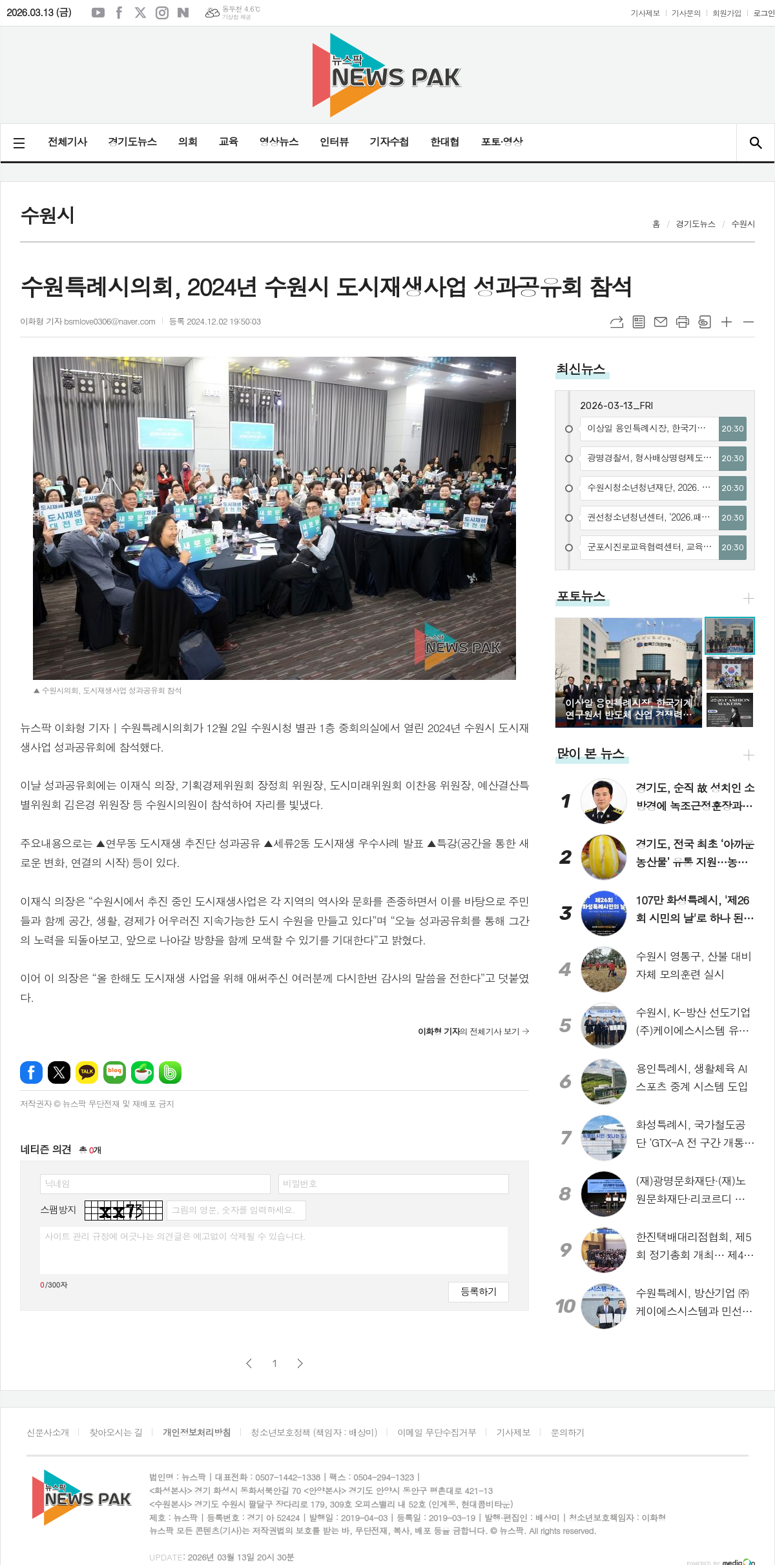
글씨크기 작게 (748, 321)
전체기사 (67, 141)
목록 (638, 321)
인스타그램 (162, 13)
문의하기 (568, 1432)
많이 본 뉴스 (590, 753)
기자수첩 (389, 141)
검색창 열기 (755, 142)
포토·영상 (501, 141)
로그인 (764, 12)
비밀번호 (300, 1183)
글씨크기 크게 (726, 321)
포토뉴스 (580, 595)
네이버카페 (142, 1072)
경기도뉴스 (132, 141)
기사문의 (686, 12)
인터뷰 (334, 141)
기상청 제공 (236, 17)
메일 (660, 321)
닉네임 (57, 1183)
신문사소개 (47, 1432)
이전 (249, 1363)
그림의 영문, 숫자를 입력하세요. (232, 1209)
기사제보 (645, 12)
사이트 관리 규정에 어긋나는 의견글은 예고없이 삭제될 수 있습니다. (175, 1236)
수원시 (743, 223)
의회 (187, 141)
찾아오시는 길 (116, 1432)
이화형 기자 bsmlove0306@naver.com (88, 321)
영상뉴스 (279, 141)
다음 (300, 1363)
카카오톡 (87, 1072)
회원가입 (726, 12)
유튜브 (98, 13)
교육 (228, 141)
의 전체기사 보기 (468, 1031)
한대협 (444, 141)
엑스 (140, 13)
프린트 (682, 321)
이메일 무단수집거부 (436, 1432)
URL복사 (616, 321)
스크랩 (704, 321)
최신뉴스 (580, 368)
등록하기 (478, 1291)
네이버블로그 (183, 13)
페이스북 (119, 13)
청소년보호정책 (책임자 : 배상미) (314, 1432)
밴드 (170, 1072)
